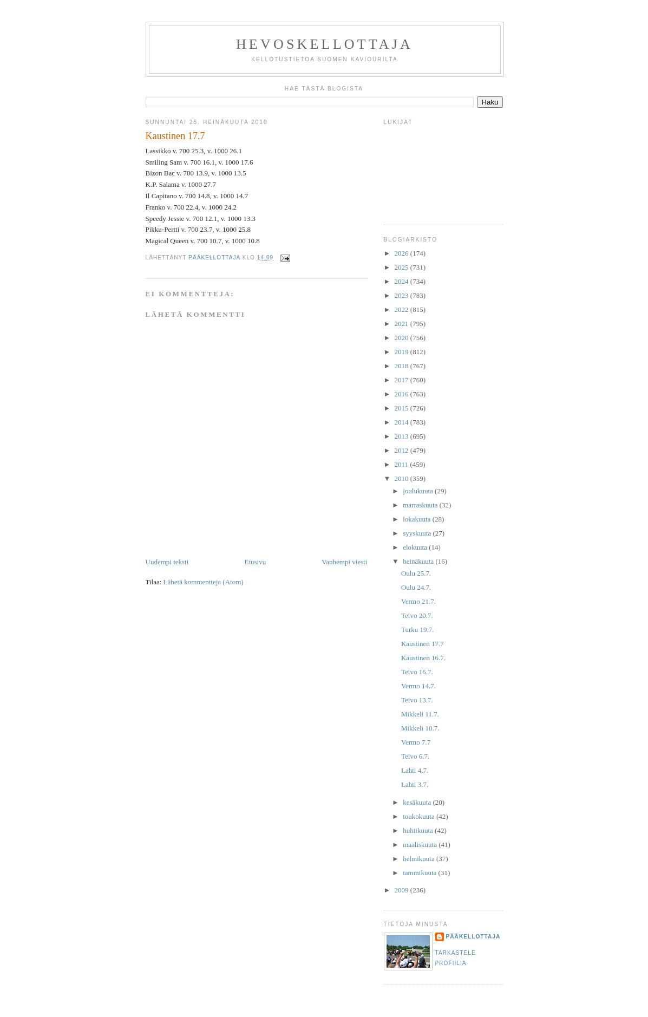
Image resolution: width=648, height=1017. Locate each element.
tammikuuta (420, 873)
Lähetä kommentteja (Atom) (203, 582)
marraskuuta (421, 505)
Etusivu (255, 562)
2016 (402, 394)
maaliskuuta (420, 844)
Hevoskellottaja (324, 44)
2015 (402, 408)
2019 (402, 352)
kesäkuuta (418, 802)
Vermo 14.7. (418, 686)
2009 (402, 890)
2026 (402, 253)
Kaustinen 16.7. (423, 658)
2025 (402, 267)
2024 (402, 281)
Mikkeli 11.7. (420, 714)
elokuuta (416, 547)
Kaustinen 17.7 (422, 644)
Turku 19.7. (417, 629)
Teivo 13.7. (417, 700)
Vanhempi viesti (344, 562)
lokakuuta (418, 519)
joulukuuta (419, 491)
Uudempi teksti (167, 562)
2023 (402, 295)
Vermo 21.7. (418, 601)
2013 (402, 436)
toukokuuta (419, 816)
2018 (402, 366)
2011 (402, 464)
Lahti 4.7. (414, 770)
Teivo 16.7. (417, 672)
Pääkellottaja (473, 937)
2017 (402, 380)
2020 (402, 338)
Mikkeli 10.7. (420, 728)
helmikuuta (419, 859)
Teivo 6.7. (415, 756)
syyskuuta (418, 533)
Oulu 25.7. (416, 573)
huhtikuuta (419, 830)
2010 (402, 478)
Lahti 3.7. (414, 784)
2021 (402, 324)
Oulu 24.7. (416, 587)
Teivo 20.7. (417, 615)
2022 (402, 309)
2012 (402, 450)
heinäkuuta (419, 561)
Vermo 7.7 (415, 742)
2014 (402, 422)
